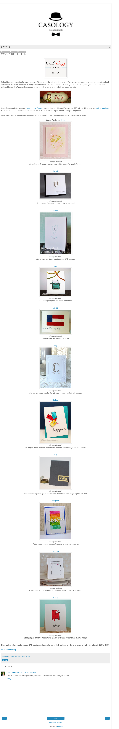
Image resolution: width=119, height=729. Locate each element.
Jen (55, 266)
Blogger (60, 726)
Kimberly (55, 400)
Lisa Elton (11, 672)
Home (56, 718)
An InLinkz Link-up (8, 650)
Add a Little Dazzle (34, 108)
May (55, 455)
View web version (55, 722)
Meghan (55, 501)
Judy (55, 346)
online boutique (102, 108)
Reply (9, 679)
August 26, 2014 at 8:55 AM (25, 672)
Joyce (55, 308)
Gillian (55, 210)
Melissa (56, 551)
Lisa (63, 120)
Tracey (55, 597)
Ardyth (55, 171)
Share (5, 660)
